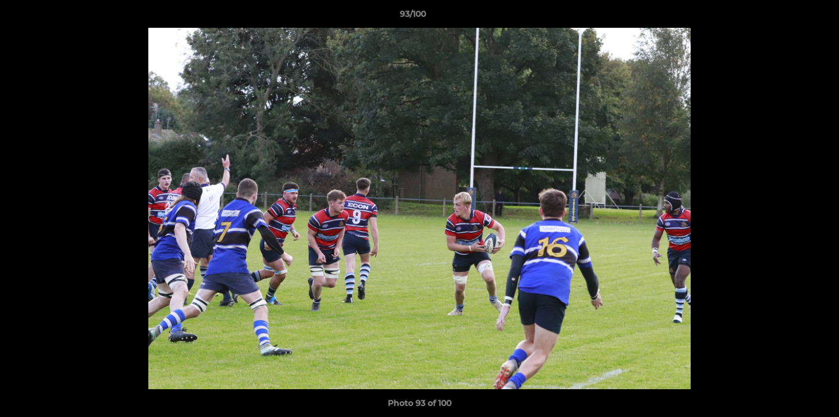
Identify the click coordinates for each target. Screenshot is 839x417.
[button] (790, 17)
